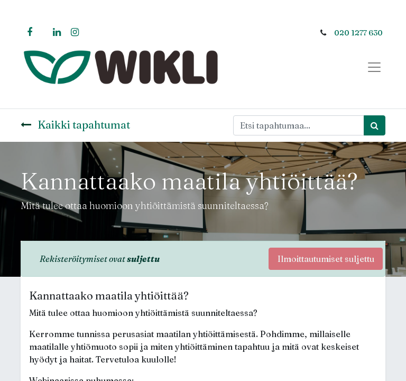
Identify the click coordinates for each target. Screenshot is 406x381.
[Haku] (374, 125)
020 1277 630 (358, 33)
